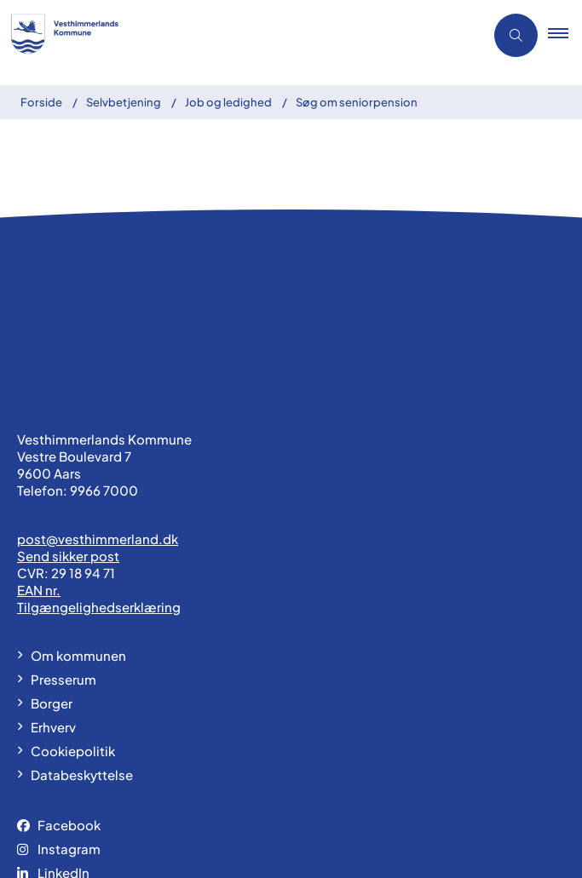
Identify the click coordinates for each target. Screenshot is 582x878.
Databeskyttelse (82, 689)
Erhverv (53, 642)
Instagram (69, 763)
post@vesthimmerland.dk (97, 453)
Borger (51, 618)
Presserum (63, 594)
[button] (565, 36)
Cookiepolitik (73, 665)
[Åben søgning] (516, 35)
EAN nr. (39, 504)
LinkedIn (63, 787)
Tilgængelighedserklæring (99, 522)
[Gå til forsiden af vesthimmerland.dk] (69, 36)
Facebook (69, 740)
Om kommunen (78, 570)
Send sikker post (68, 470)
